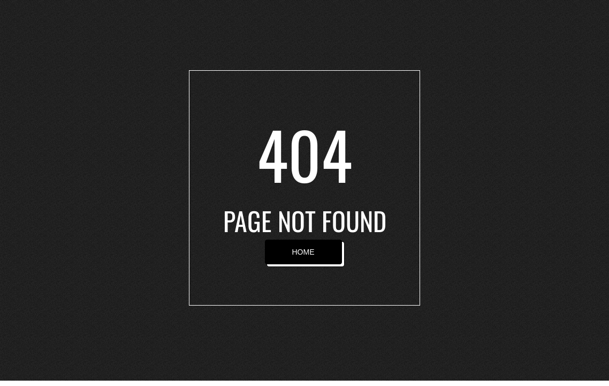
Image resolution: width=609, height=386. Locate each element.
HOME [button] (303, 252)
